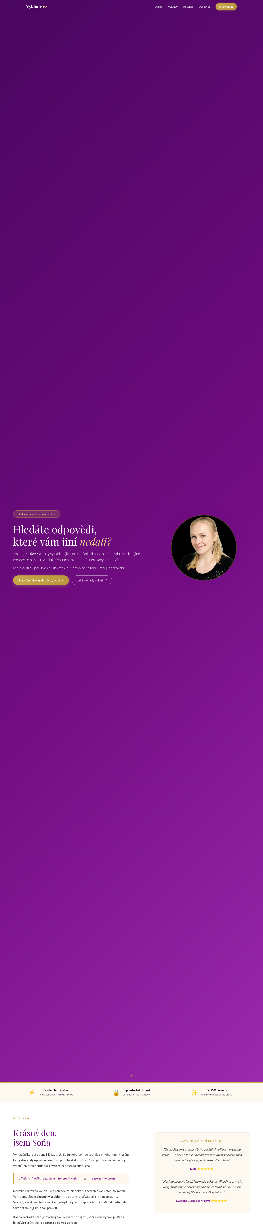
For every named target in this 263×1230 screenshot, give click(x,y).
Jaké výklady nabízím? (92, 580)
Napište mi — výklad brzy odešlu (41, 580)
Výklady (173, 6)
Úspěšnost (205, 6)
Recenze (188, 6)
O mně (158, 6)
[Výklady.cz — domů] (36, 6)
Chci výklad (226, 6)
